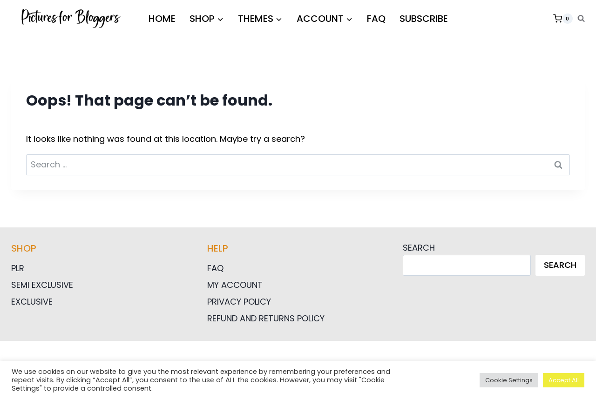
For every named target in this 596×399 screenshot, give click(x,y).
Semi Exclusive (42, 285)
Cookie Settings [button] (509, 380)
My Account (235, 285)
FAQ (376, 18)
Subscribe (424, 18)
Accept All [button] (564, 380)
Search (419, 247)
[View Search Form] (581, 18)
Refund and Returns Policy (266, 318)
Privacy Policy (239, 301)
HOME (162, 18)
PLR (17, 268)
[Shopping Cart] (563, 18)
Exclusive (32, 301)
